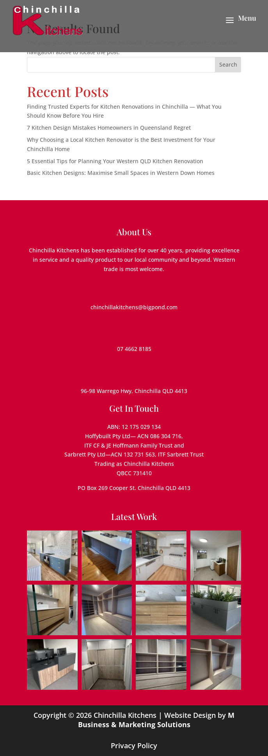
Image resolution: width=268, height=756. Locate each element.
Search (228, 64)
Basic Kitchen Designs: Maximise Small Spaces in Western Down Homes (121, 172)
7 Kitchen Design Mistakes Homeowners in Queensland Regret (109, 127)
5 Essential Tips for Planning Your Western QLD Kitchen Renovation (115, 161)
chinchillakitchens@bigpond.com (134, 307)
